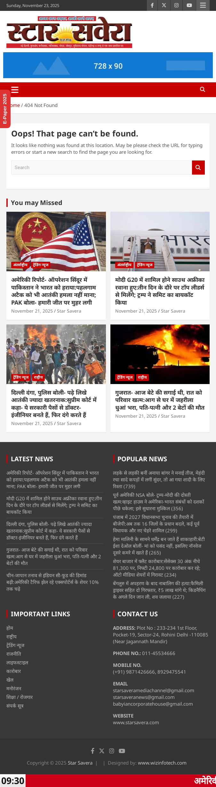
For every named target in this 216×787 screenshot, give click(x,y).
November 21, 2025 (32, 311)
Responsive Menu (203, 5)
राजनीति (13, 654)
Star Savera (69, 311)
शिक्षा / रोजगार (19, 697)
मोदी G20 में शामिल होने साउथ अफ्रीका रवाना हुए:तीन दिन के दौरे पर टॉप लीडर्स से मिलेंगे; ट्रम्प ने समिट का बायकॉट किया (159, 291)
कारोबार (13, 671)
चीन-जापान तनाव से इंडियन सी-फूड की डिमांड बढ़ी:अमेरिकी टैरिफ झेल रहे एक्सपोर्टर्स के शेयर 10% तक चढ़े (52, 582)
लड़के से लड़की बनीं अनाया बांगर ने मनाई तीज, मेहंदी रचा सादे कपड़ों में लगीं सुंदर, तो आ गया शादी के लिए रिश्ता (159, 479)
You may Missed (36, 202)
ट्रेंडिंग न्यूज (40, 264)
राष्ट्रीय (38, 377)
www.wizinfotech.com (162, 762)
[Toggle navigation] (14, 89)
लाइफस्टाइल (17, 662)
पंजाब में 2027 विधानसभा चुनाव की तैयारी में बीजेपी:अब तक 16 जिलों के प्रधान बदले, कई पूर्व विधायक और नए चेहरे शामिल (156, 524)
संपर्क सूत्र (14, 705)
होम (9, 628)
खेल (9, 679)
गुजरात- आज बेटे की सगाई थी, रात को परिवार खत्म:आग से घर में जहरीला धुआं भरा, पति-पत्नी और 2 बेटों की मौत (159, 400)
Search (198, 167)
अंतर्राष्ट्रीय (20, 264)
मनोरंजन (13, 688)
